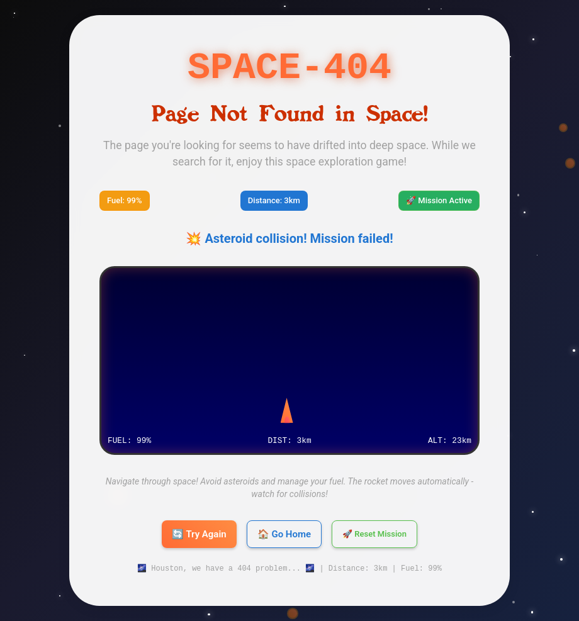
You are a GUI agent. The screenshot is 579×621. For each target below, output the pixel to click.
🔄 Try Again (199, 534)
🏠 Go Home (284, 534)
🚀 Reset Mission (374, 534)
